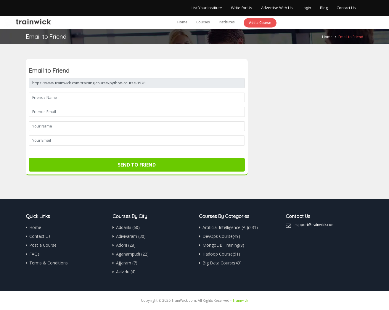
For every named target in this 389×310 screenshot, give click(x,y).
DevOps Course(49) (221, 236)
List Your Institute (207, 7)
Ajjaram (126, 263)
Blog (324, 7)
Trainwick (240, 300)
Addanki (128, 227)
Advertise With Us (277, 7)
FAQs (34, 254)
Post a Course (43, 245)
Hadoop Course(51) (221, 254)
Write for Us (241, 7)
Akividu (126, 272)
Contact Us (346, 7)
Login (306, 7)
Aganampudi (132, 254)
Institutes (227, 22)
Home (182, 22)
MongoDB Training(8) (223, 245)
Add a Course (260, 22)
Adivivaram (131, 236)
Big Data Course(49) (222, 263)
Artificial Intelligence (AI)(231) (230, 227)
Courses (203, 22)
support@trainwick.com (315, 224)
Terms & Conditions (48, 263)
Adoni (126, 245)
